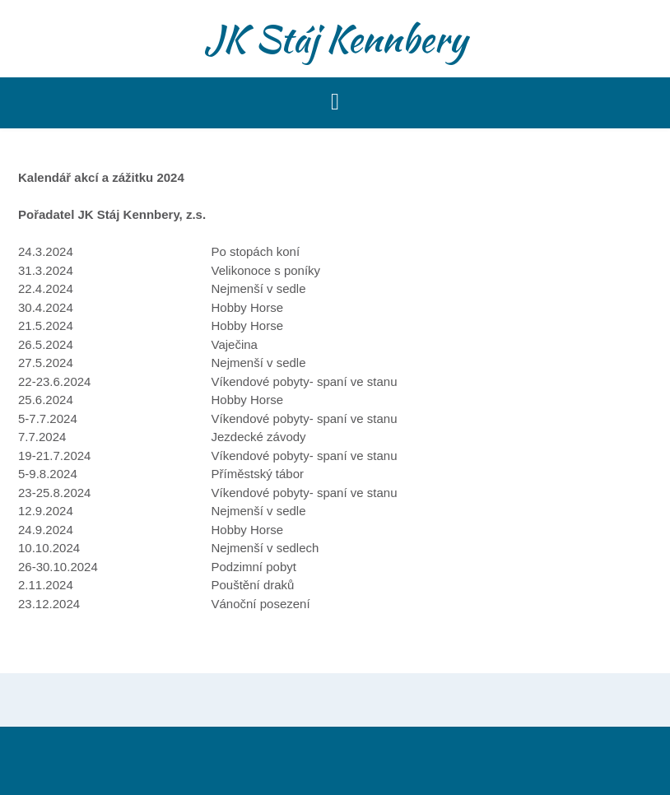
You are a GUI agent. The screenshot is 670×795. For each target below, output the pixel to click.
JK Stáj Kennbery (335, 38)
